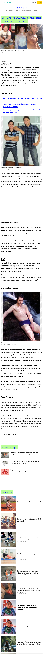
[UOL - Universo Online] (13, 2)
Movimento (21, 8)
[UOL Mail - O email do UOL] (33, 3)
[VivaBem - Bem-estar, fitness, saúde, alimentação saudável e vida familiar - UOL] (7, 2)
